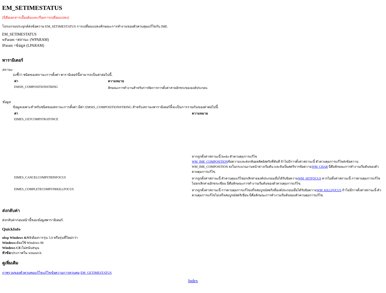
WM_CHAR (320, 167)
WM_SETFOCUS (309, 178)
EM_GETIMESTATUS (96, 273)
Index (193, 281)
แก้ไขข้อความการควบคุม (61, 273)
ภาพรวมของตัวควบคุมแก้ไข (22, 273)
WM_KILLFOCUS (329, 190)
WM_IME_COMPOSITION (210, 161)
